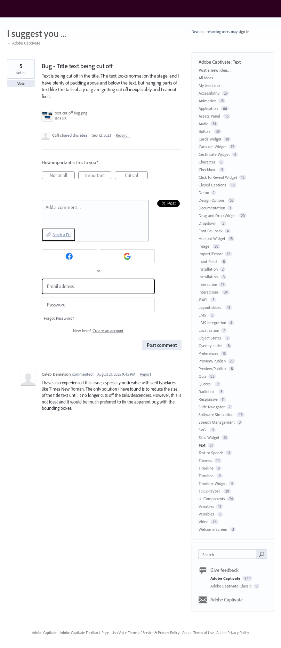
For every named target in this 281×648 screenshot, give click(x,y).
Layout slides (211, 307)
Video (203, 521)
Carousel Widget (213, 146)
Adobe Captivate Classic (231, 586)
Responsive (208, 399)
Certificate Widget (214, 154)
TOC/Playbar (210, 491)
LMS (203, 315)
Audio (203, 123)
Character (207, 162)
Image (204, 246)
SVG (203, 429)
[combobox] (229, 554)
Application (209, 108)
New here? (98, 330)
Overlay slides (211, 345)
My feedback (209, 85)
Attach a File (62, 234)
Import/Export (211, 253)
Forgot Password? (59, 318)
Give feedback (224, 570)
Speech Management (217, 422)
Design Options (212, 200)
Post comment (162, 345)
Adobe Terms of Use (198, 632)
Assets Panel (210, 116)
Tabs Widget (209, 437)
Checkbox (208, 169)
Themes (205, 460)
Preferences (208, 353)
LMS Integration (212, 322)
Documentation (212, 207)
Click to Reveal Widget (218, 177)
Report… (123, 135)
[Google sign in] (127, 256)
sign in (244, 31)
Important (98, 175)
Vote (21, 83)
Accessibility (209, 93)
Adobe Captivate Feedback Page (84, 632)
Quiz (202, 376)
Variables (206, 506)
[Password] (98, 305)
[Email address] (98, 286)
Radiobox (207, 391)
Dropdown (208, 223)
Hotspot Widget (212, 238)
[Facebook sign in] (69, 256)
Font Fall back (211, 230)
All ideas (206, 77)
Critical (136, 175)
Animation (207, 100)
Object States (211, 338)
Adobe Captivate (215, 62)
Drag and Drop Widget (218, 215)
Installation (208, 269)
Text (237, 62)
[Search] (261, 554)
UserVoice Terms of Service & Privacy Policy (145, 632)
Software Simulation (216, 414)
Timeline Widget (213, 483)
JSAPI (203, 299)
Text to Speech (211, 452)
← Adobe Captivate (23, 43)
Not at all (62, 175)
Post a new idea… (215, 70)
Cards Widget (210, 139)
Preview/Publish (212, 360)
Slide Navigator (212, 406)
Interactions (209, 292)
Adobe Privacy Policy (232, 632)
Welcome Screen (213, 529)
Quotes (206, 383)
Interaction (208, 284)
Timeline (206, 468)
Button (205, 131)
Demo (204, 192)
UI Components (212, 498)
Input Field (209, 261)
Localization (209, 330)
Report (145, 374)
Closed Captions (213, 184)
